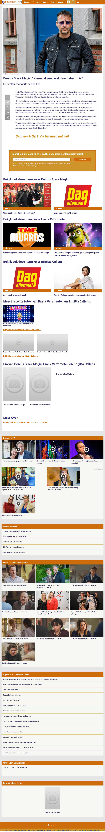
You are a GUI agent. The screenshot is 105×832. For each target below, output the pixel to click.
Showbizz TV (9, 438)
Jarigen (61, 2)
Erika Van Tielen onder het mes (13, 732)
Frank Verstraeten (26, 422)
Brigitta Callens (41, 422)
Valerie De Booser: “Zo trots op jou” (15, 705)
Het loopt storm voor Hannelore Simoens (17, 716)
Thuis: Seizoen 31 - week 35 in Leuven (83, 585)
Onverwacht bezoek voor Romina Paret (16, 726)
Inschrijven (82, 160)
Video (45, 2)
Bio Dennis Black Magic (14, 404)
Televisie (36, 2)
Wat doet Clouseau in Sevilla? (13, 737)
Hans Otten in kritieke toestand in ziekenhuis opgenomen (22, 684)
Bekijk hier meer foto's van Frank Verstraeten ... (22, 330)
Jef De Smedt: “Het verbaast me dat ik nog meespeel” (21, 721)
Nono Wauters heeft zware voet (13, 711)
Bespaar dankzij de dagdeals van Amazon (17, 531)
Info (34, 830)
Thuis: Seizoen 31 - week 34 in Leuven (15, 638)
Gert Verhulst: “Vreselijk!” (12, 700)
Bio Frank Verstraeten (40, 404)
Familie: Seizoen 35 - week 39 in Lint (15, 585)
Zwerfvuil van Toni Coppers (12, 542)
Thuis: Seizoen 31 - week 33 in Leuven (83, 638)
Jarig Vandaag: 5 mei (12, 783)
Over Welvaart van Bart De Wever (14, 552)
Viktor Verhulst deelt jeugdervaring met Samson (19, 742)
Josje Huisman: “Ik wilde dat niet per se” (16, 753)
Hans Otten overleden (10, 690)
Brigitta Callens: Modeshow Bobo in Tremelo (18, 352)
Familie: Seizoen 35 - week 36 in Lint (14, 663)
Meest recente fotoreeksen (15, 562)
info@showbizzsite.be (64, 830)
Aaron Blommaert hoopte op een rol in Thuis (18, 747)
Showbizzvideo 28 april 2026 (12, 515)
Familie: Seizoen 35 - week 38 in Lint (14, 612)
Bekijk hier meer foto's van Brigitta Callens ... (20, 356)
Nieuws (26, 2)
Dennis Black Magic (10, 422)
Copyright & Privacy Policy (46, 830)
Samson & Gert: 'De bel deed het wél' (42, 136)
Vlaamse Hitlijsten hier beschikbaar (15, 536)
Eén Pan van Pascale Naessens (13, 547)
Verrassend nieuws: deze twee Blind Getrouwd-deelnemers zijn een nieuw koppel (30, 679)
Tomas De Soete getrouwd (12, 695)
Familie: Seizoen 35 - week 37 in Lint (49, 638)
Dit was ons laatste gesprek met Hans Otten (17, 461)
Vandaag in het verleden (14, 763)
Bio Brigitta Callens (65, 374)
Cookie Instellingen (79, 830)
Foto (53, 2)
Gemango (95, 830)
